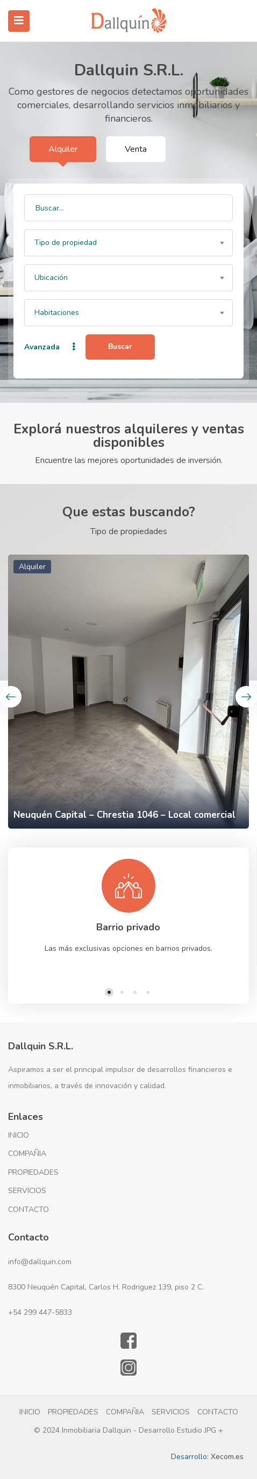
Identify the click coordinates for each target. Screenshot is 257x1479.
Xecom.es (227, 1457)
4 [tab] (147, 992)
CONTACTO (28, 1209)
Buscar (120, 346)
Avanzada (50, 347)
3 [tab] (135, 992)
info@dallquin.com (40, 1262)
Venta (136, 149)
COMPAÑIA (27, 1153)
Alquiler (62, 149)
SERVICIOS (27, 1191)
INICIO (18, 1135)
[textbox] (128, 243)
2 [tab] (122, 992)
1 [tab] (109, 992)
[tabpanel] (128, 907)
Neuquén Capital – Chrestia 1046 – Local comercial (124, 815)
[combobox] (128, 242)
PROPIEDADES (33, 1172)
